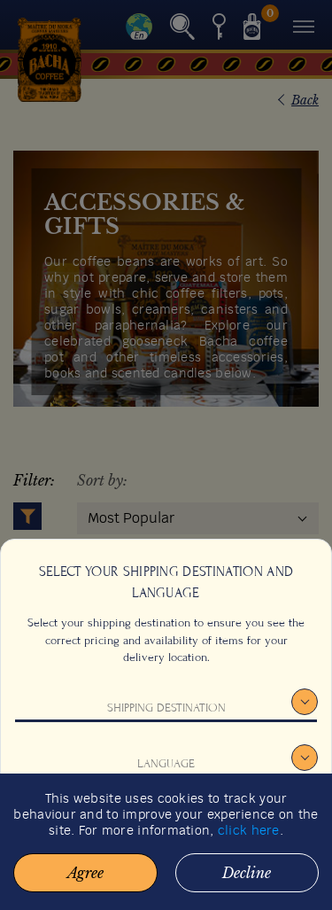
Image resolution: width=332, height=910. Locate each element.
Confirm (166, 824)
